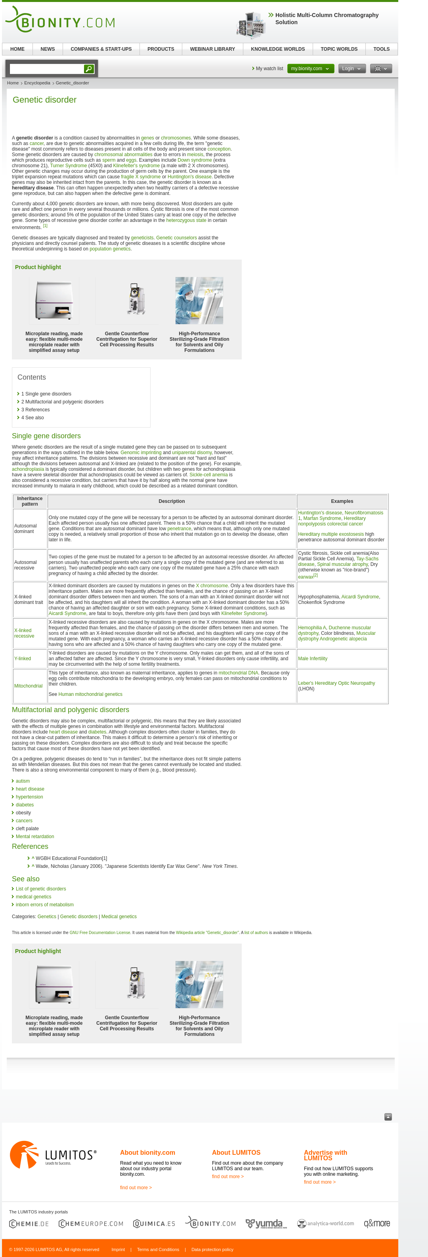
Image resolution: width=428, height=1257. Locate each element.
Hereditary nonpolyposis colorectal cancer (332, 521)
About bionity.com (147, 1152)
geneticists (142, 238)
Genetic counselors (176, 238)
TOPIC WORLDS (339, 49)
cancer (37, 143)
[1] (45, 226)
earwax (305, 577)
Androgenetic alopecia (343, 639)
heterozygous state (186, 220)
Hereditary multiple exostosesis (331, 534)
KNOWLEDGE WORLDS (278, 49)
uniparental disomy (192, 452)
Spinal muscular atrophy (342, 564)
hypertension (29, 797)
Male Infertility (312, 658)
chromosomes (176, 138)
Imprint (118, 1249)
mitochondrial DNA (238, 673)
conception (219, 149)
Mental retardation (35, 836)
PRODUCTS (160, 49)
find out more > (136, 1187)
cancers (24, 820)
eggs (131, 160)
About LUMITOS (236, 1152)
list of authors (256, 932)
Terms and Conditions (158, 1249)
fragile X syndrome (141, 177)
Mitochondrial (28, 686)
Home (13, 82)
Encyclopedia (37, 82)
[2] (315, 575)
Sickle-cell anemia (208, 475)
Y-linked (22, 658)
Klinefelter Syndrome (243, 613)
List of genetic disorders (41, 889)
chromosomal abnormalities (123, 154)
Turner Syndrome (68, 165)
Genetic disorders (78, 916)
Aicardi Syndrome (67, 613)
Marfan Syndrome (322, 518)
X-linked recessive (24, 633)
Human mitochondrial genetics (90, 694)
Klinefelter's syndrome (136, 165)
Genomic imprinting (140, 452)
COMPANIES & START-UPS (101, 49)
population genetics (110, 249)
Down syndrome (195, 160)
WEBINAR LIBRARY (212, 49)
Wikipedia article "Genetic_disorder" (207, 932)
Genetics (47, 916)
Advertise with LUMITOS (325, 1155)
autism (23, 781)
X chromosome (212, 585)
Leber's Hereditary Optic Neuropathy (336, 683)
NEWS (48, 49)
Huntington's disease (190, 177)
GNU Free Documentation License (100, 932)
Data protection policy (212, 1249)
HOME (17, 49)
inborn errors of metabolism (45, 904)
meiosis (195, 154)
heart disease (63, 732)
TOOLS (381, 49)
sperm (108, 160)
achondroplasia (28, 469)
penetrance (179, 528)
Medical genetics (119, 916)
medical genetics (33, 897)
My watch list (269, 68)
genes (147, 138)
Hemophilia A (312, 627)
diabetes (97, 732)
